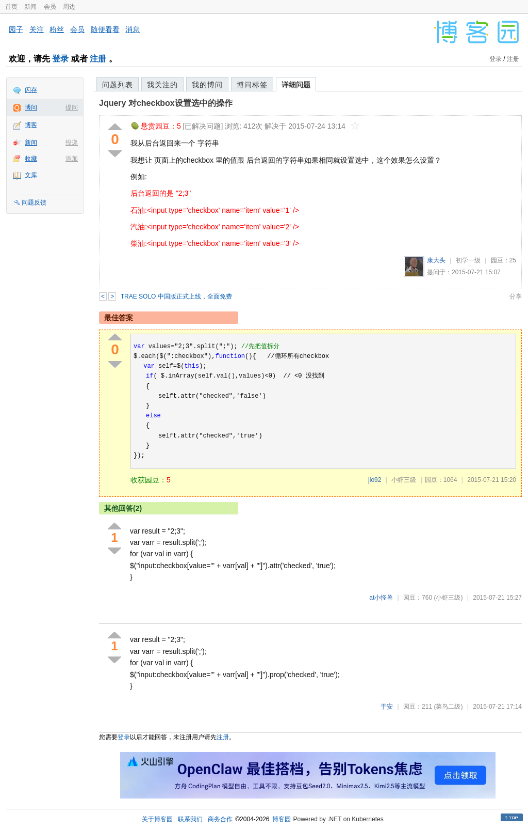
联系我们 (190, 819)
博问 (31, 107)
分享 (515, 296)
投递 (71, 142)
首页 (11, 6)
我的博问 (207, 85)
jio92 (374, 479)
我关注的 (162, 85)
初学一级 (468, 260)
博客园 (281, 819)
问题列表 (117, 85)
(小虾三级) (448, 597)
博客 (31, 125)
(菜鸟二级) (448, 706)
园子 (16, 29)
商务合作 (220, 819)
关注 (36, 29)
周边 (69, 6)
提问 (71, 107)
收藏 (31, 158)
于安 (387, 706)
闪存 (31, 89)
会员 (50, 6)
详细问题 (296, 85)
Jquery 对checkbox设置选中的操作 (166, 103)
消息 (132, 29)
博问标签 (252, 85)
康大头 (436, 260)
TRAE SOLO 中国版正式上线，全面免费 (176, 296)
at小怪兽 (381, 597)
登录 (60, 58)
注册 (98, 58)
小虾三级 (403, 479)
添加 (71, 158)
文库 (31, 175)
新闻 (30, 6)
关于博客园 (157, 819)
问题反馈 (34, 202)
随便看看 (105, 29)
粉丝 (57, 29)
